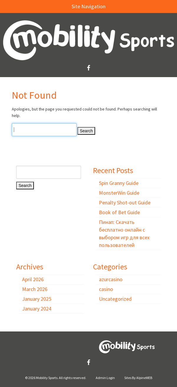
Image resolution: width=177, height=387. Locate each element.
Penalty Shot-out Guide (124, 202)
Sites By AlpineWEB (138, 377)
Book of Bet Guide (119, 212)
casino (106, 289)
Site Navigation (55, 6)
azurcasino (111, 279)
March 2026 (34, 289)
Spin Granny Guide (118, 183)
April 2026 (33, 279)
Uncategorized (115, 298)
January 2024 (36, 308)
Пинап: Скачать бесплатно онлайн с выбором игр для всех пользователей (124, 233)
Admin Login (105, 377)
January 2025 (36, 298)
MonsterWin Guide (119, 192)
